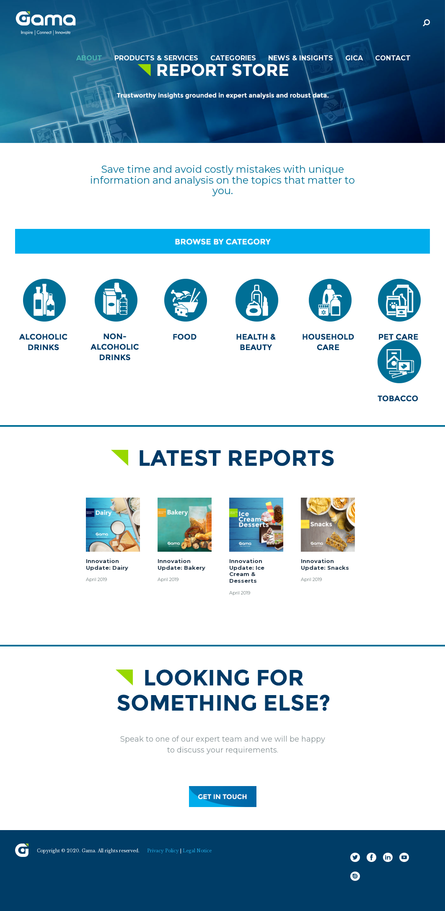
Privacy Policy (163, 851)
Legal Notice (197, 851)
